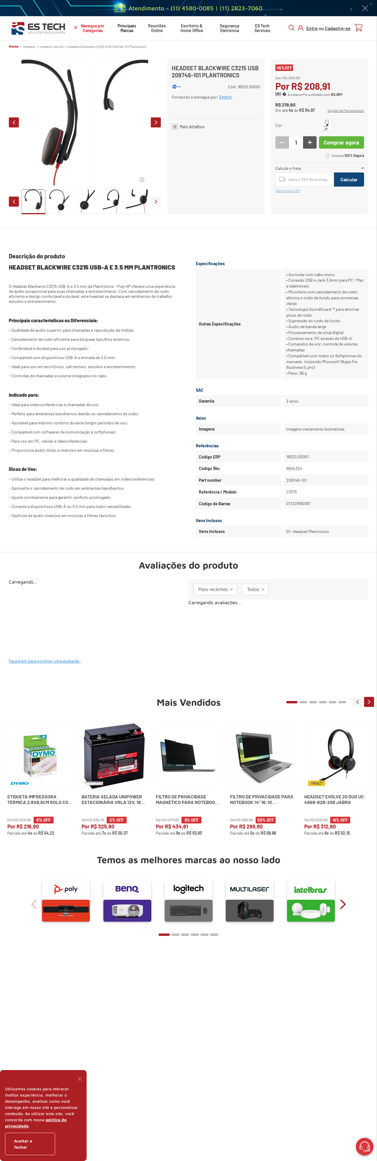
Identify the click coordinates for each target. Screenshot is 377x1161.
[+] (310, 142)
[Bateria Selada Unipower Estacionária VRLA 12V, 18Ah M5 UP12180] (114, 786)
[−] (282, 142)
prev (14, 122)
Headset (29, 46)
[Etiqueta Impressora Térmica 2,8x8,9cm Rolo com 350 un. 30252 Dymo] (40, 786)
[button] (346, 110)
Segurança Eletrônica (229, 28)
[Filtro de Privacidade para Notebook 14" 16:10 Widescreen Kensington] (262, 786)
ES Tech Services (262, 28)
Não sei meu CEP (287, 190)
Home (14, 46)
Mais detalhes (192, 126)
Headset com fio (51, 46)
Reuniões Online (157, 28)
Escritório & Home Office (192, 28)
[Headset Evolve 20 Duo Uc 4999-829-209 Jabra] (336, 786)
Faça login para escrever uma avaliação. (45, 661)
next (156, 122)
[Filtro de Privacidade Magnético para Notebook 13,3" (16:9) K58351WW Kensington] (188, 786)
